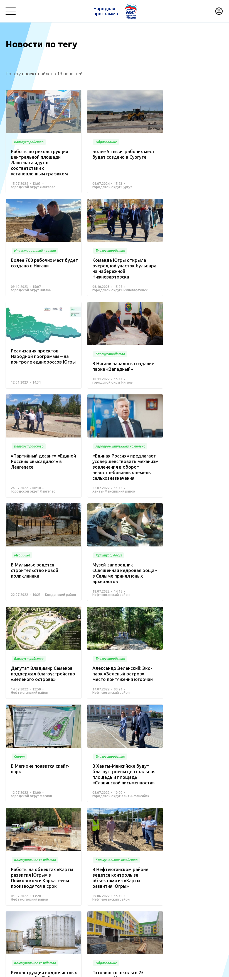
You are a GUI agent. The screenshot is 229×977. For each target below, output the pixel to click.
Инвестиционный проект (161, 897)
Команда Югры (68, 859)
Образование (201, 874)
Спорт (11, 897)
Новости (100, 859)
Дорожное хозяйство (44, 897)
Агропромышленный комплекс (35, 906)
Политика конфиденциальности (113, 969)
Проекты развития (26, 859)
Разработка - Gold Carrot (201, 969)
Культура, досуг (85, 874)
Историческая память (91, 897)
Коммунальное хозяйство (131, 874)
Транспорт (172, 874)
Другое (78, 906)
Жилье (124, 897)
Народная (105, 11)
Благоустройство (22, 874)
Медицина (55, 874)
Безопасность (19, 883)
